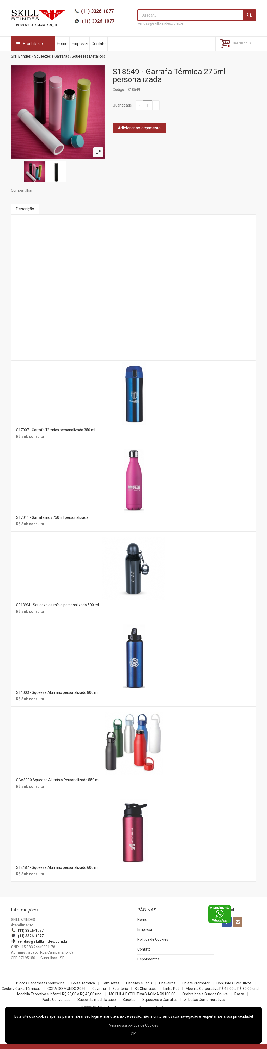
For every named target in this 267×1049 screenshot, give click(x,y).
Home (62, 43)
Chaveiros (167, 983)
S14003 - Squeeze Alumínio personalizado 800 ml (57, 692)
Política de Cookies (152, 939)
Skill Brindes (21, 56)
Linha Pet (171, 988)
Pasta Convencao (56, 999)
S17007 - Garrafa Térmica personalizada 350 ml (55, 430)
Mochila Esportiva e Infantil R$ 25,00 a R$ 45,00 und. (59, 994)
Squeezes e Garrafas (51, 56)
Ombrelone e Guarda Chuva (205, 994)
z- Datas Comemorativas (204, 999)
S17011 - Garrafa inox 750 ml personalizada (52, 517)
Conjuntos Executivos (234, 983)
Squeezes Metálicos (88, 56)
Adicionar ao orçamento (139, 128)
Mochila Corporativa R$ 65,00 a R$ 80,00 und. (222, 988)
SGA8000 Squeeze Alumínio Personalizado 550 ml (57, 780)
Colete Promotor (196, 983)
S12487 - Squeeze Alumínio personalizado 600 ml (57, 867)
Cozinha (99, 988)
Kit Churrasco (146, 988)
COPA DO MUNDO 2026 (66, 988)
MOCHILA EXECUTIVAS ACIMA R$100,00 (142, 994)
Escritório (120, 988)
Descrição (25, 209)
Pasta (239, 994)
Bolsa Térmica (83, 983)
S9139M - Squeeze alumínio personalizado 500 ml (57, 605)
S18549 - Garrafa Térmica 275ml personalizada (169, 75)
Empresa (79, 43)
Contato (99, 43)
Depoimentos (148, 959)
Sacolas (129, 999)
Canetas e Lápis (139, 983)
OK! (133, 1034)
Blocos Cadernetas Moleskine (40, 983)
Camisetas (110, 983)
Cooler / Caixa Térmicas (21, 988)
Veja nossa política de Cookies (133, 1025)
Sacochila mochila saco (96, 999)
